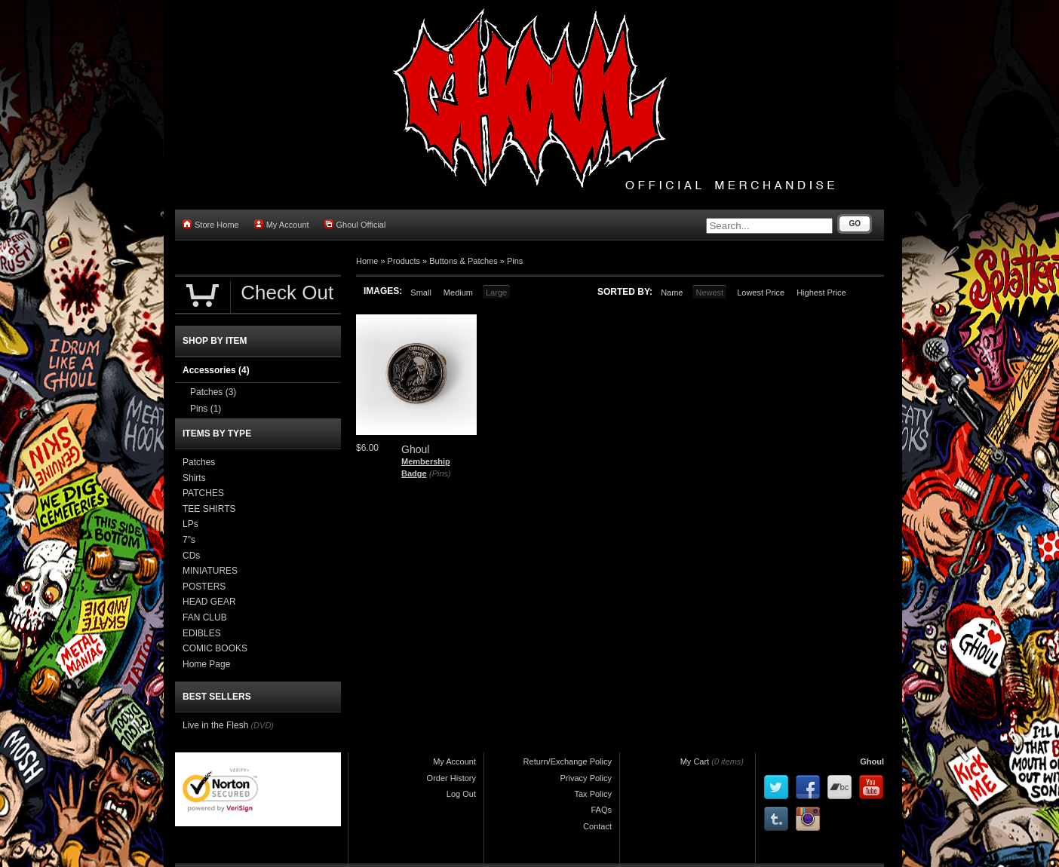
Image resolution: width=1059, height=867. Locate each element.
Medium (458, 292)
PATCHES (203, 493)
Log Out (461, 793)
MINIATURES (210, 570)
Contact (597, 826)
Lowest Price (760, 292)
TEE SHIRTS (209, 509)
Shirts (194, 478)
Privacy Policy (586, 778)
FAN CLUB (205, 617)
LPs (190, 524)
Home (367, 260)
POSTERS (204, 586)
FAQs (601, 809)
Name (672, 292)
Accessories (216, 370)
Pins (515, 260)
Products (404, 260)
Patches (213, 392)
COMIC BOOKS (215, 648)
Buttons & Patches (463, 260)
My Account (281, 224)
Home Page (206, 664)
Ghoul (872, 761)
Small (420, 292)
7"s (189, 540)
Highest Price (821, 292)
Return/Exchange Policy (567, 761)
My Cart (695, 761)
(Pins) (440, 473)
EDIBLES (202, 633)
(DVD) (262, 725)
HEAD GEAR (209, 601)
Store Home (211, 224)
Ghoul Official (355, 224)
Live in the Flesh (215, 725)
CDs (191, 555)
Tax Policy (593, 793)
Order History (451, 778)
